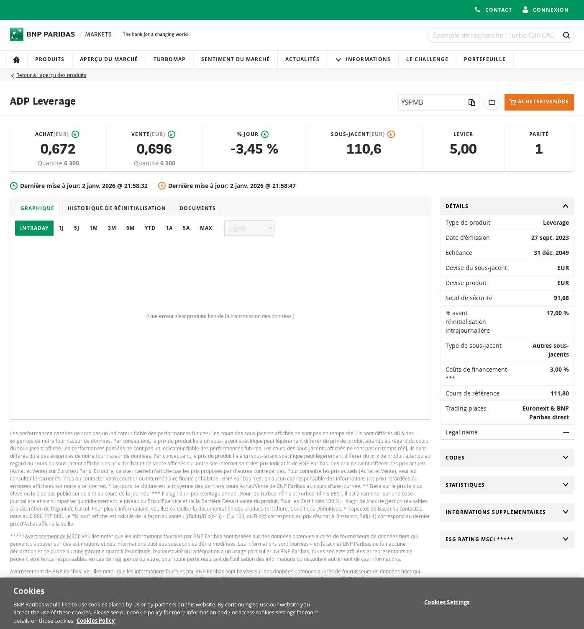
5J (76, 227)
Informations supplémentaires (507, 512)
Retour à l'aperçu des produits (51, 75)
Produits (49, 59)
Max (206, 227)
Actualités (302, 59)
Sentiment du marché (235, 59)
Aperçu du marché (109, 59)
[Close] (570, 606)
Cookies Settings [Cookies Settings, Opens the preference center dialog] (446, 606)
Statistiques (507, 484)
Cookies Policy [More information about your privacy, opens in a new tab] (96, 625)
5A (186, 227)
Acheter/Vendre (539, 101)
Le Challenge (427, 59)
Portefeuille (485, 59)
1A (169, 227)
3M (112, 227)
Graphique (37, 208)
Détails (507, 206)
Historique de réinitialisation (117, 208)
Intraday (34, 227)
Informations (363, 59)
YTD (150, 227)
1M (94, 227)
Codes (507, 457)
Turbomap (170, 59)
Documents (197, 208)
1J (61, 227)
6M (130, 227)
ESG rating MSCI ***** (507, 539)
